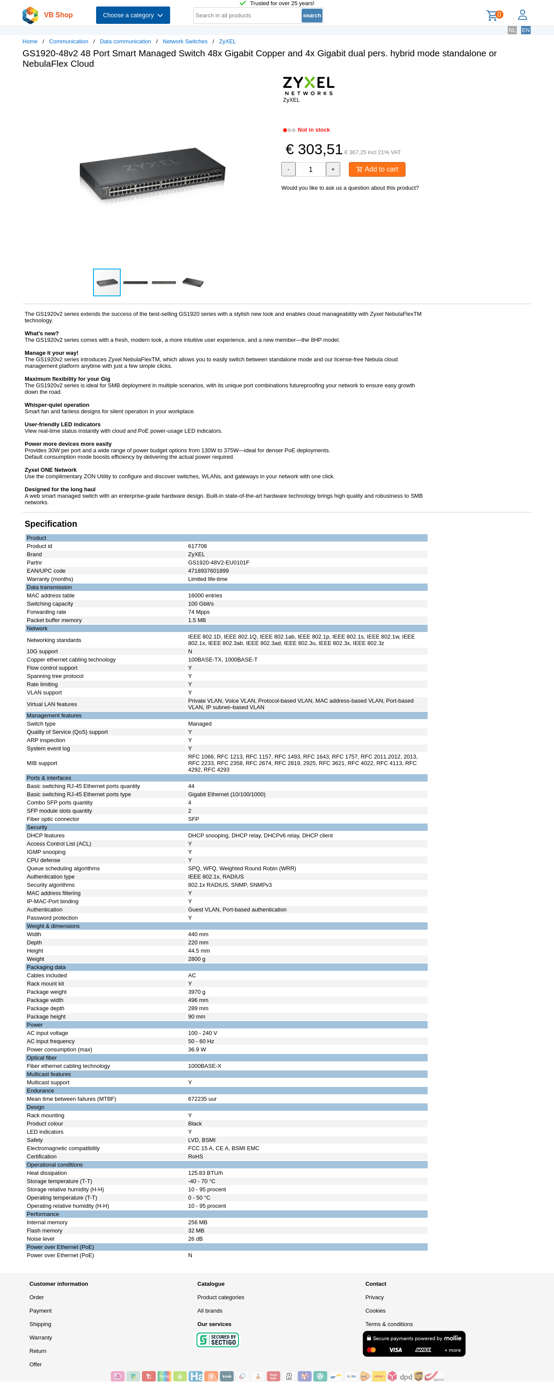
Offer (35, 1364)
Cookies (375, 1310)
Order (36, 1297)
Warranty (40, 1337)
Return (37, 1351)
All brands (209, 1310)
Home (30, 41)
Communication (68, 41)
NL (512, 30)
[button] (269, 84)
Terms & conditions (389, 1324)
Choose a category (133, 15)
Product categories (220, 1297)
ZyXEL (227, 41)
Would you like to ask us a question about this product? (350, 188)
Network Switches (185, 41)
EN (526, 30)
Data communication (125, 41)
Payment (40, 1310)
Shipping (40, 1324)
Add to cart (377, 169)
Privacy (374, 1297)
